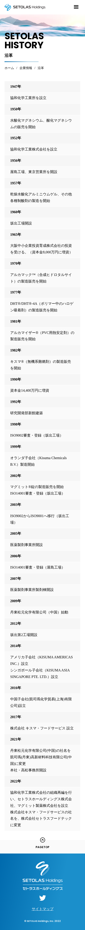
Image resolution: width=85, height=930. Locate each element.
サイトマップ (42, 909)
